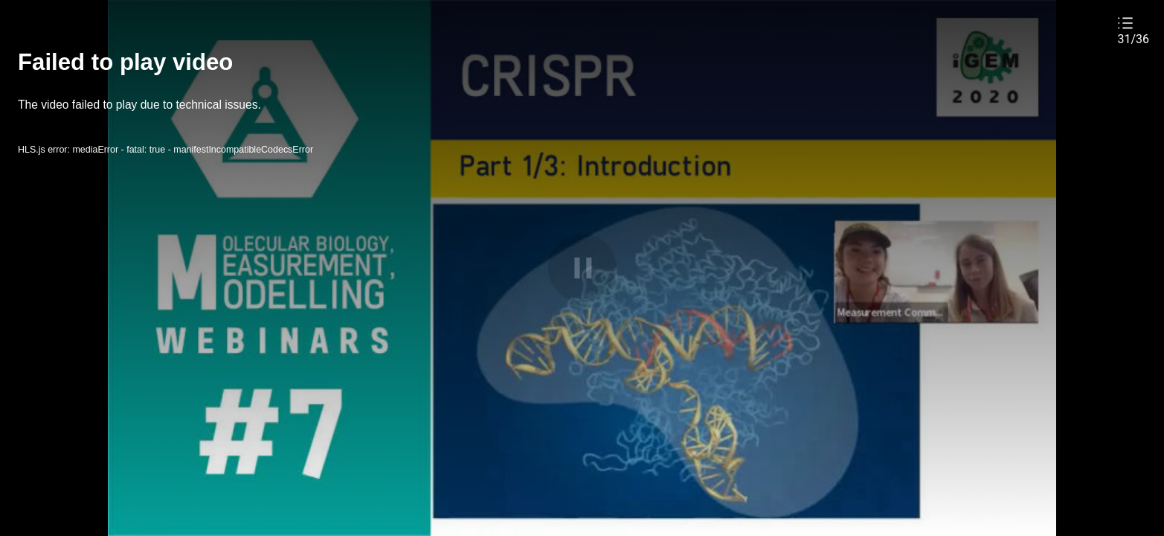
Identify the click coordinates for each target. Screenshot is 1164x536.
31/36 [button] (1133, 39)
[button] (1133, 30)
